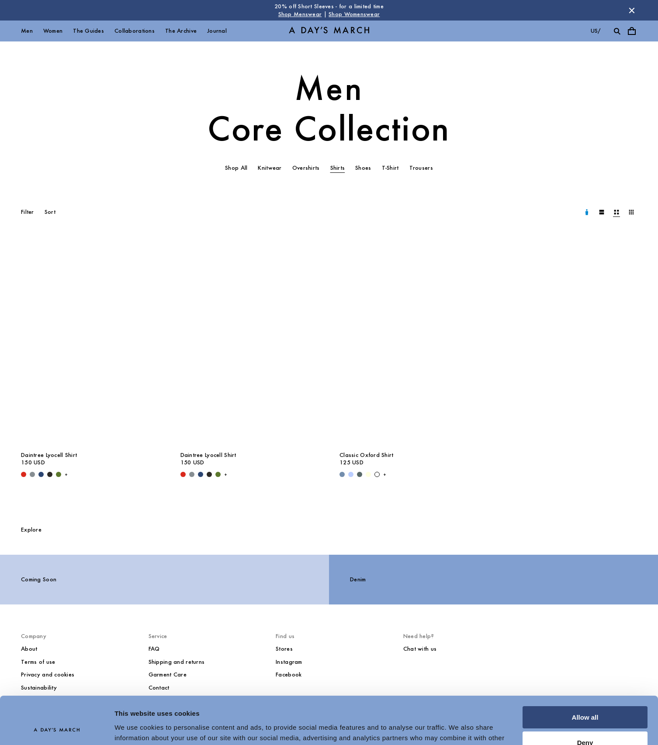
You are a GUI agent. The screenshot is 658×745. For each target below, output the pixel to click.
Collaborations (134, 30)
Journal (217, 30)
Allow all (585, 672)
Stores (284, 648)
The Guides (88, 30)
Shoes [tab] (363, 168)
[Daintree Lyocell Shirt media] (90, 342)
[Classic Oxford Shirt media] (408, 342)
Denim (358, 579)
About (29, 648)
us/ (596, 30)
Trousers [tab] (421, 168)
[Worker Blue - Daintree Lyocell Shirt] (41, 474)
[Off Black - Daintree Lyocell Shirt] (49, 474)
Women (52, 30)
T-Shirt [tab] (390, 168)
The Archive (181, 30)
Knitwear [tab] (269, 168)
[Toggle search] (617, 31)
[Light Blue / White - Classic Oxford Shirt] (350, 474)
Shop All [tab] (236, 168)
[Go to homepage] (329, 31)
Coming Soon (38, 579)
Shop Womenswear (354, 14)
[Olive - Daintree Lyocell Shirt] (58, 474)
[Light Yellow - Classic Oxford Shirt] (368, 474)
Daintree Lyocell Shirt (49, 455)
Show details (134, 727)
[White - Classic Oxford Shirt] (377, 474)
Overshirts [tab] (306, 168)
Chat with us (419, 648)
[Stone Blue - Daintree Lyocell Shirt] (32, 474)
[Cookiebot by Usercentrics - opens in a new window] (56, 728)
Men (27, 30)
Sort (50, 212)
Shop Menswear (300, 14)
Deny (585, 698)
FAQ (154, 648)
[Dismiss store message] (631, 10)
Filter (27, 212)
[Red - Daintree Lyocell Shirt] (23, 474)
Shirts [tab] (337, 168)
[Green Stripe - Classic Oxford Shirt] (359, 474)
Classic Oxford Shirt (366, 455)
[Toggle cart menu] (631, 31)
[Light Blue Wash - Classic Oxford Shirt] (342, 474)
